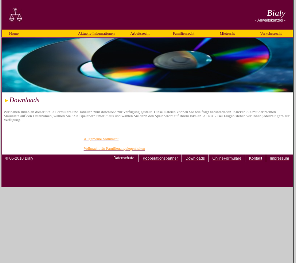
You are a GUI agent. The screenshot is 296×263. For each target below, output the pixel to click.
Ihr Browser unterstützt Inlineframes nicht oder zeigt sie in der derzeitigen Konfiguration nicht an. (147, 123)
